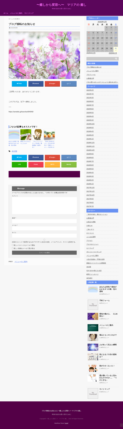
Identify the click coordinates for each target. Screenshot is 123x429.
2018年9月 (90, 154)
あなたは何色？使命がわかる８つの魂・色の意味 (14, 143)
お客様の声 (90, 78)
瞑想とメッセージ (92, 274)
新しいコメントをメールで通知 (24, 245)
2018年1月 (90, 184)
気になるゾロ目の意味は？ (108, 356)
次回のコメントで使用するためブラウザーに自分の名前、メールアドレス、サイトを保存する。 (44, 242)
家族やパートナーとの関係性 (96, 263)
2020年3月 (90, 120)
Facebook (36, 83)
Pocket (36, 164)
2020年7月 (90, 105)
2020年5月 (90, 112)
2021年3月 (90, 97)
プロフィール (90, 74)
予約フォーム (104, 300)
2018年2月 (90, 180)
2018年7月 (90, 161)
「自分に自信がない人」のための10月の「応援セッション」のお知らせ (49, 144)
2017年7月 (90, 206)
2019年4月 (90, 131)
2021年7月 (90, 94)
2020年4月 (90, 116)
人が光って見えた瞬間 (108, 345)
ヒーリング (90, 248)
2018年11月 (90, 146)
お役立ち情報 (90, 222)
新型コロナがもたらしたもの (25, 142)
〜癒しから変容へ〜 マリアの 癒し (61, 4)
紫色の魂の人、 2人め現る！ (108, 315)
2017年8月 (90, 202)
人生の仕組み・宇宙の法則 (95, 259)
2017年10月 (90, 195)
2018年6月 (90, 165)
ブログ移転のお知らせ (94, 67)
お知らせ (89, 225)
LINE (19, 164)
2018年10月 (90, 150)
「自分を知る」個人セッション (97, 214)
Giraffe (66, 423)
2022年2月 (90, 90)
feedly (69, 164)
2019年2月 (90, 135)
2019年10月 (90, 124)
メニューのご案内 (16, 13)
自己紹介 (89, 278)
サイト (14, 232)
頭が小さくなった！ (107, 366)
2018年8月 (90, 157)
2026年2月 (113, 53)
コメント (15, 196)
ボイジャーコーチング (94, 252)
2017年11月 (90, 191)
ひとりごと (90, 233)
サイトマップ (28, 13)
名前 (14, 218)
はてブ (69, 83)
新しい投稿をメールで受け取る (24, 248)
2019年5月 (90, 127)
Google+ (52, 83)
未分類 (14, 151)
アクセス (89, 240)
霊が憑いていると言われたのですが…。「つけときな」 (108, 378)
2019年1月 (90, 139)
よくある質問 (90, 237)
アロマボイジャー (92, 244)
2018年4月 (90, 172)
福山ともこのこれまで (108, 335)
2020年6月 (90, 109)
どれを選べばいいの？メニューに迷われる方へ (102, 82)
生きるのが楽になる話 (94, 270)
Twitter (19, 83)
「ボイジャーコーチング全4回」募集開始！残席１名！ (37, 144)
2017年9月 (90, 199)
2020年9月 (90, 101)
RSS (52, 164)
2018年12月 (90, 142)
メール (14, 225)
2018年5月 (90, 169)
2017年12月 (90, 187)
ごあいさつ (90, 229)
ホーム (6, 13)
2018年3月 (90, 176)
